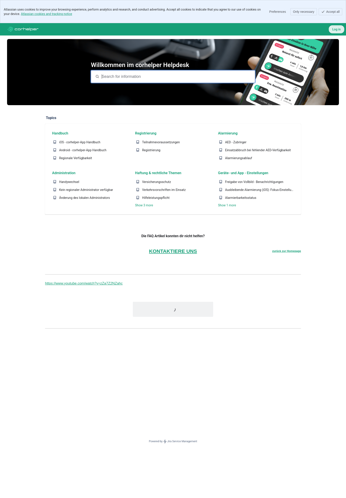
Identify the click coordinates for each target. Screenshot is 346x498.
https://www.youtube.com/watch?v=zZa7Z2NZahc (84, 283)
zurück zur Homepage (286, 251)
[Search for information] (178, 77)
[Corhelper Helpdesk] (23, 29)
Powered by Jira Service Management (173, 441)
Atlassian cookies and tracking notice (46, 14)
